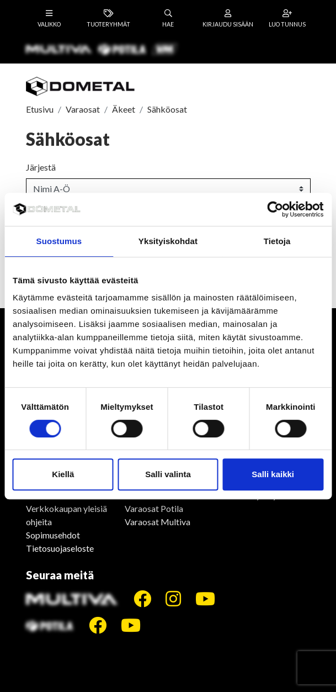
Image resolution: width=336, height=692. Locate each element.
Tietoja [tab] (277, 241)
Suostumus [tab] (59, 241)
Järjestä (41, 167)
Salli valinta (168, 474)
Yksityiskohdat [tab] (168, 241)
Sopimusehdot (53, 535)
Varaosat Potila (154, 508)
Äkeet (123, 109)
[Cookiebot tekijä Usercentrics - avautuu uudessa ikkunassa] (275, 209)
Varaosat (83, 109)
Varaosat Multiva (157, 521)
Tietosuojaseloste (60, 548)
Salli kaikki (273, 474)
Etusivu (40, 109)
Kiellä (63, 474)
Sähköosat (167, 109)
